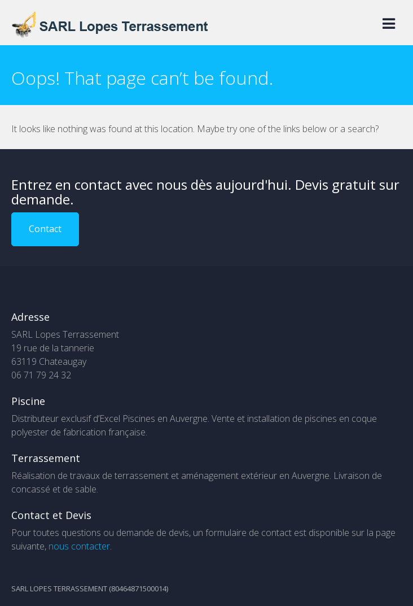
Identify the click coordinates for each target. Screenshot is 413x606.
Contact (45, 229)
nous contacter (79, 546)
